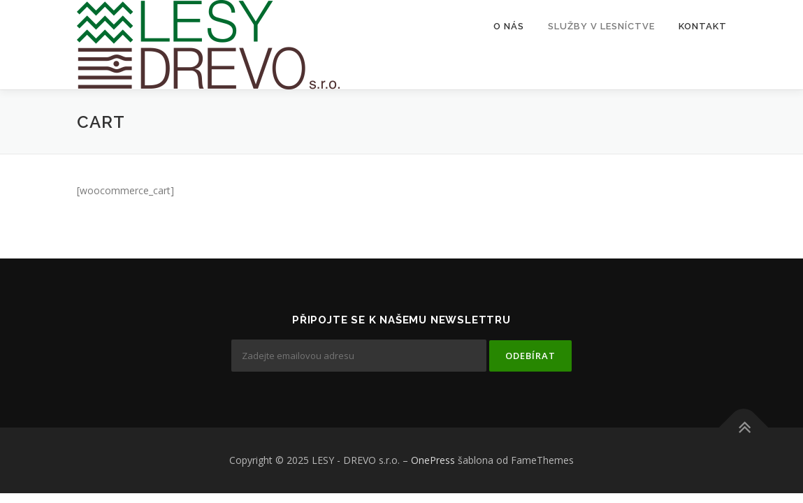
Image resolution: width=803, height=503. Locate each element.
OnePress (433, 460)
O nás (508, 26)
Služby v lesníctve (601, 26)
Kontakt (703, 26)
